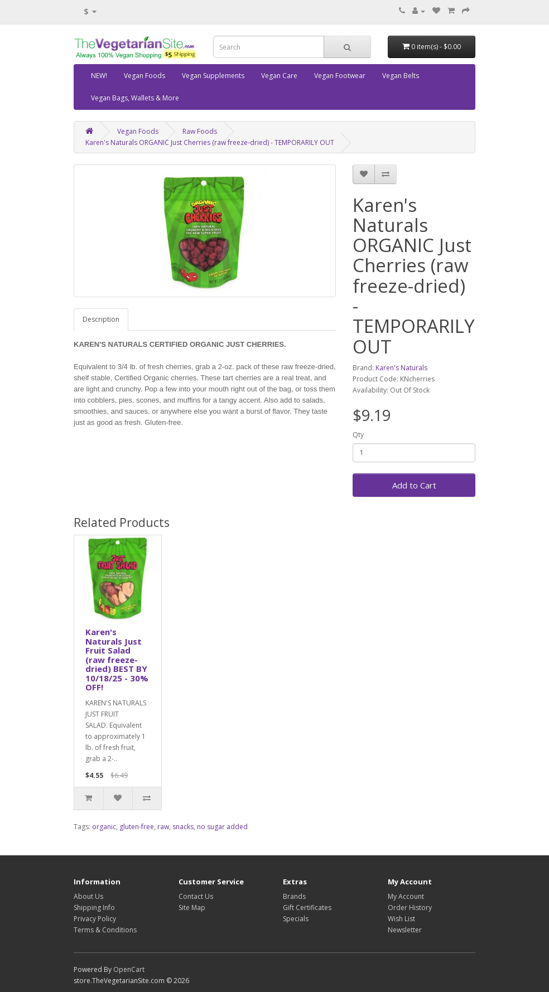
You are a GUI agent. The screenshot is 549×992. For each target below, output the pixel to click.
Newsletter (405, 930)
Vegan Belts (400, 75)
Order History (410, 907)
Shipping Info (94, 907)
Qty (358, 434)
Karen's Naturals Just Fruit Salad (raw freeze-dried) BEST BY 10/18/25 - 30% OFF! (116, 659)
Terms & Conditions (105, 930)
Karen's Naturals (401, 367)
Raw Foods (199, 131)
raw (163, 826)
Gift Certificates (307, 907)
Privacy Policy (95, 918)
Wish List (401, 918)
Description (101, 319)
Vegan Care (279, 75)
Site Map (192, 907)
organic (104, 826)
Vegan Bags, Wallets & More (135, 98)
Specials (296, 918)
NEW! (99, 75)
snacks (183, 826)
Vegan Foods (144, 75)
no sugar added (222, 826)
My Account (406, 896)
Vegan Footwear (339, 75)
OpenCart (129, 969)
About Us (88, 896)
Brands (294, 896)
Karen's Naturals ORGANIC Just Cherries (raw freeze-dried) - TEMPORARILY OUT (209, 142)
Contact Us (196, 896)
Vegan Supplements (213, 75)
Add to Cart (414, 485)
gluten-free (136, 826)
